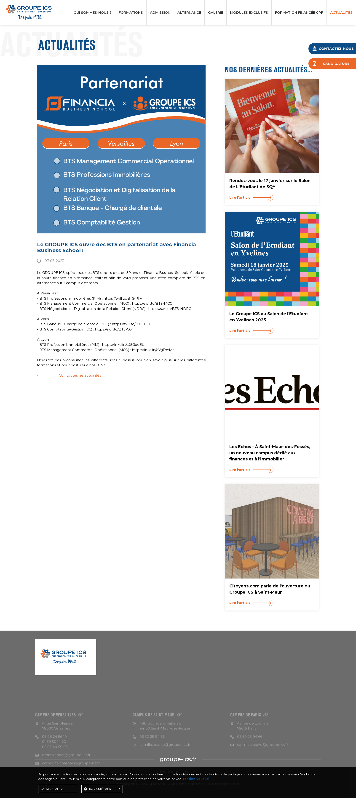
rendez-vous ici (196, 779)
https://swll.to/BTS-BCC (131, 324)
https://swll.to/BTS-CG (113, 329)
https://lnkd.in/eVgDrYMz (153, 350)
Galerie (215, 12)
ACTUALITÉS (341, 12)
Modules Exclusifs (249, 12)
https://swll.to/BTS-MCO (152, 303)
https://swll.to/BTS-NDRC (169, 309)
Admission (160, 12)
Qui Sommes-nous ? (93, 12)
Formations (131, 12)
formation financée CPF (299, 12)
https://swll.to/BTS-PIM (123, 298)
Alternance (189, 12)
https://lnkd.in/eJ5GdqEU (123, 344)
